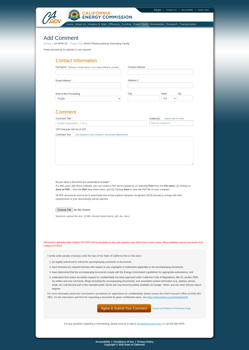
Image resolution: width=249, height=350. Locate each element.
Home (70, 24)
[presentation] (120, 233)
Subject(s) (166, 118)
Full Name (87, 67)
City (130, 93)
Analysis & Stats (97, 24)
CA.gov (157, 10)
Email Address (64, 80)
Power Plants (141, 24)
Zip (180, 93)
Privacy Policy (145, 342)
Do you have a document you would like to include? (124, 193)
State (164, 93)
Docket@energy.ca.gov (149, 323)
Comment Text (92, 134)
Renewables (157, 24)
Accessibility (187, 10)
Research (172, 24)
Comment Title (64, 118)
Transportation (188, 24)
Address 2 (133, 80)
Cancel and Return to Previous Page (171, 308)
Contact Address (136, 67)
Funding (126, 24)
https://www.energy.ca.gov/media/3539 (167, 297)
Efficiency (114, 24)
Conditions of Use (124, 342)
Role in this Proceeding (68, 94)
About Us (80, 24)
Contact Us (171, 10)
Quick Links (203, 10)
